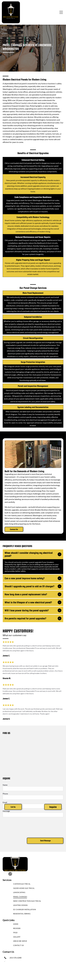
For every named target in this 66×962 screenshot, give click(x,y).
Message (6, 811)
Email (5, 802)
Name (5, 785)
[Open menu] (61, 12)
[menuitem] (33, 884)
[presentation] (12, 827)
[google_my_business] (10, 874)
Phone (5, 793)
